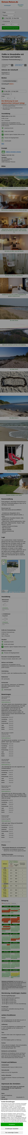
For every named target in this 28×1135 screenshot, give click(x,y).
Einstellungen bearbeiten (11, 1128)
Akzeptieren (12, 1124)
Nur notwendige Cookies (11, 1132)
